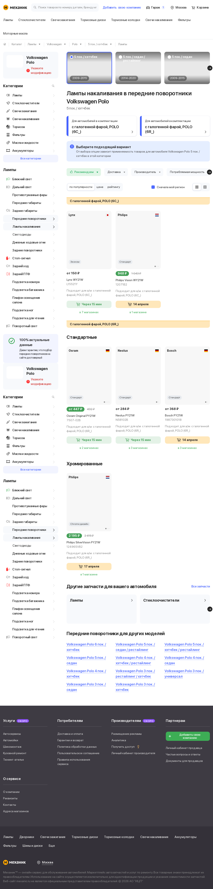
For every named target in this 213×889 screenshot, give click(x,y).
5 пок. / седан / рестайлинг (134, 58)
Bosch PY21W (187, 418)
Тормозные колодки (119, 837)
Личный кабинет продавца (184, 748)
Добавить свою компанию (184, 736)
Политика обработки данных (77, 746)
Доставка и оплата (70, 733)
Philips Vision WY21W (138, 282)
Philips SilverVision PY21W (89, 545)
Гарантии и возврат (70, 740)
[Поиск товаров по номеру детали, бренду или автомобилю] (65, 7)
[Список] (205, 187)
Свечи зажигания (52, 837)
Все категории (30, 158)
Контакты (9, 804)
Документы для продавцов (184, 760)
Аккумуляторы (185, 837)
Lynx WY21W (89, 282)
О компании (11, 791)
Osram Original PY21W (89, 418)
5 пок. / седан (182, 56)
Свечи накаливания (154, 837)
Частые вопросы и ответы (183, 754)
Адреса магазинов (16, 811)
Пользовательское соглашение (78, 753)
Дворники (26, 837)
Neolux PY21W (138, 418)
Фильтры (9, 846)
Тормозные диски (85, 837)
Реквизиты (10, 798)
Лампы (8, 837)
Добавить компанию (122, 7)
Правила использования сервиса (73, 762)
